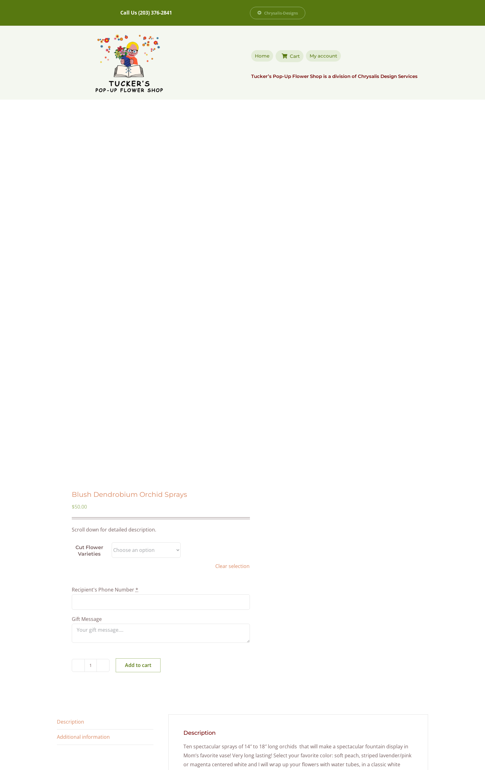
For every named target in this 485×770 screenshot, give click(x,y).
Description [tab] (70, 721)
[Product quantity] (90, 665)
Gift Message (87, 619)
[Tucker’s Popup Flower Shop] (129, 33)
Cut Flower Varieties (89, 550)
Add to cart (138, 665)
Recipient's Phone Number (105, 589)
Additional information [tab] (83, 736)
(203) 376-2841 (155, 12)
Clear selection (232, 566)
